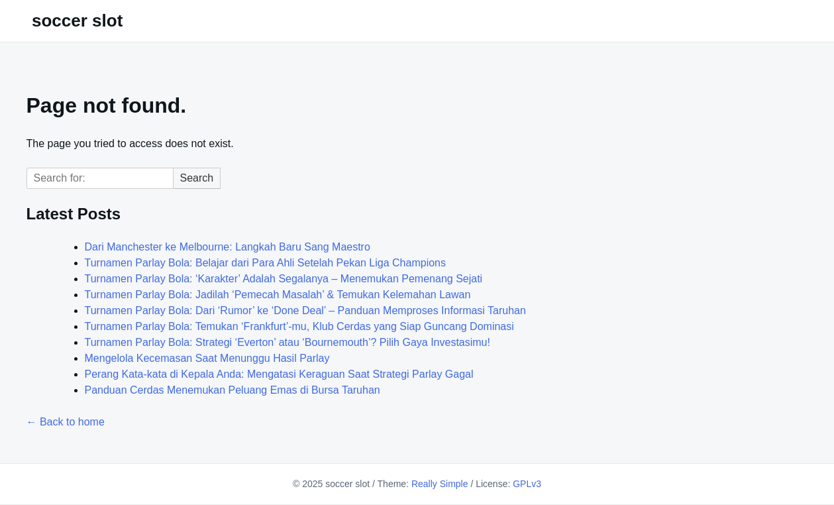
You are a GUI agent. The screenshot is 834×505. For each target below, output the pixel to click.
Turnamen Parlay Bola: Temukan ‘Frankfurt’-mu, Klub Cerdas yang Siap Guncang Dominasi (299, 326)
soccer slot (77, 20)
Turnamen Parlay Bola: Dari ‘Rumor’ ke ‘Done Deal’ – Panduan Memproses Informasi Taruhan (305, 310)
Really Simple (439, 483)
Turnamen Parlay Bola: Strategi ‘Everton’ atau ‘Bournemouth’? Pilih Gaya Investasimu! (287, 342)
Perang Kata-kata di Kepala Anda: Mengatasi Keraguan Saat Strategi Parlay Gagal (279, 374)
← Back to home (65, 421)
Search (197, 178)
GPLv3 (527, 483)
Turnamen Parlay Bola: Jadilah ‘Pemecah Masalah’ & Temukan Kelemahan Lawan (278, 294)
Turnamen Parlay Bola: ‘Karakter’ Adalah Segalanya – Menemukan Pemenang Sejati (284, 278)
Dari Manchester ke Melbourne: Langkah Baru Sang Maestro (227, 246)
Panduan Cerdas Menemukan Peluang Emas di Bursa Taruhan (232, 390)
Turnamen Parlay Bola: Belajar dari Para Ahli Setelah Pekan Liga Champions (265, 262)
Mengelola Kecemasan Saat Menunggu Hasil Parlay (207, 358)
